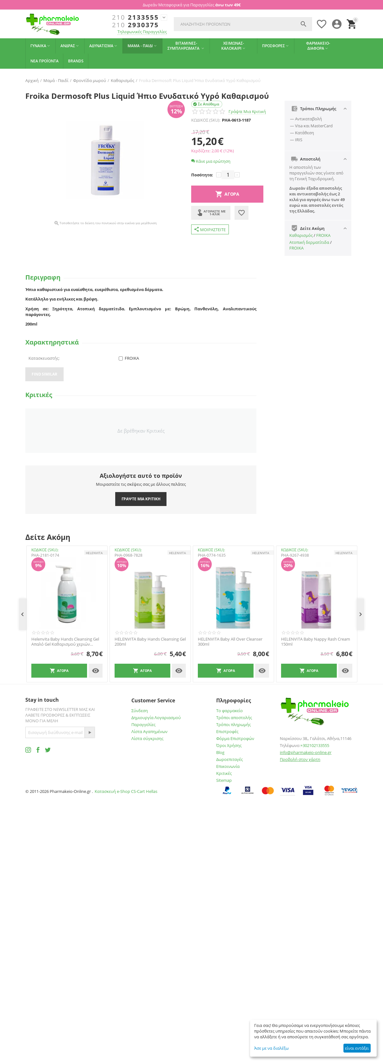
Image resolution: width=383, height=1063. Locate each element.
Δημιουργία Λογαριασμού (156, 717)
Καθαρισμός (301, 235)
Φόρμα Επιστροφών (235, 738)
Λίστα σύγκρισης (147, 738)
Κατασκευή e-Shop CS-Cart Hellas (126, 791)
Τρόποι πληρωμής (233, 724)
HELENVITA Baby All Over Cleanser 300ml (230, 642)
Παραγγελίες (143, 724)
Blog (220, 752)
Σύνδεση (139, 710)
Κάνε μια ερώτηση (210, 161)
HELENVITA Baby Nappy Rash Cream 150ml (315, 642)
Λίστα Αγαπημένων (149, 731)
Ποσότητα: (202, 175)
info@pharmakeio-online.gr (305, 752)
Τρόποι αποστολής (234, 717)
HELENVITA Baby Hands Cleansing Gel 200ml (150, 642)
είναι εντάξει (357, 1048)
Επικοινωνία (228, 766)
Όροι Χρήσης (229, 745)
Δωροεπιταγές (229, 759)
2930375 (135, 25)
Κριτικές (224, 773)
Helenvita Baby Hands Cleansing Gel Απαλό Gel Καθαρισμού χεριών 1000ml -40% (65, 642)
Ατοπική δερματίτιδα (309, 242)
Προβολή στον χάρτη (300, 759)
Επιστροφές (227, 731)
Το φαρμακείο (229, 710)
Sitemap (224, 780)
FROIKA (323, 235)
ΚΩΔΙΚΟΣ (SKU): (205, 120)
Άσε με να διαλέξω (271, 1048)
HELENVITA (94, 553)
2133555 (135, 17)
